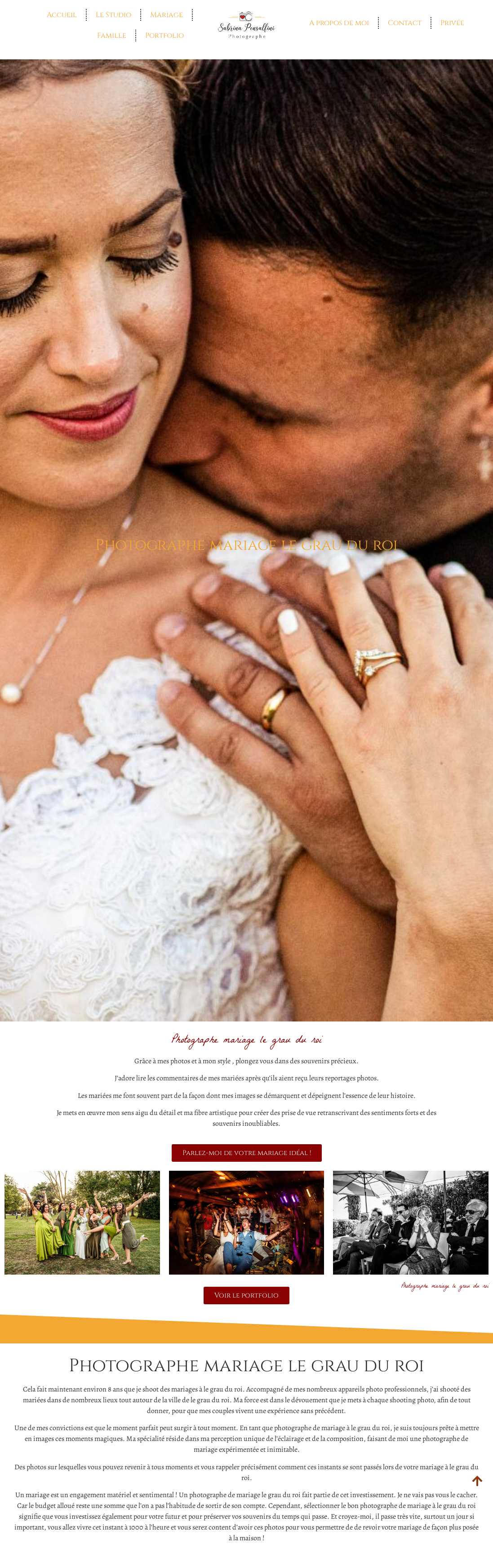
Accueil (62, 15)
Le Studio (113, 15)
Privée (452, 23)
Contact (405, 23)
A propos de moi (339, 23)
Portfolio (164, 35)
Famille (111, 35)
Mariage (166, 15)
